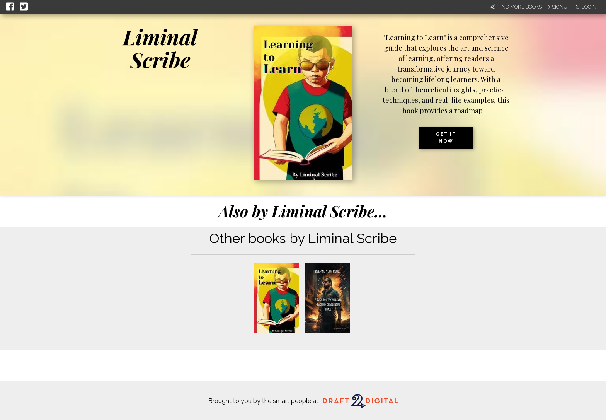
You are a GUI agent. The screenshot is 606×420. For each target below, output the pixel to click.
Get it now (446, 137)
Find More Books (516, 7)
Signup (558, 7)
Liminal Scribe (160, 48)
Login (585, 7)
